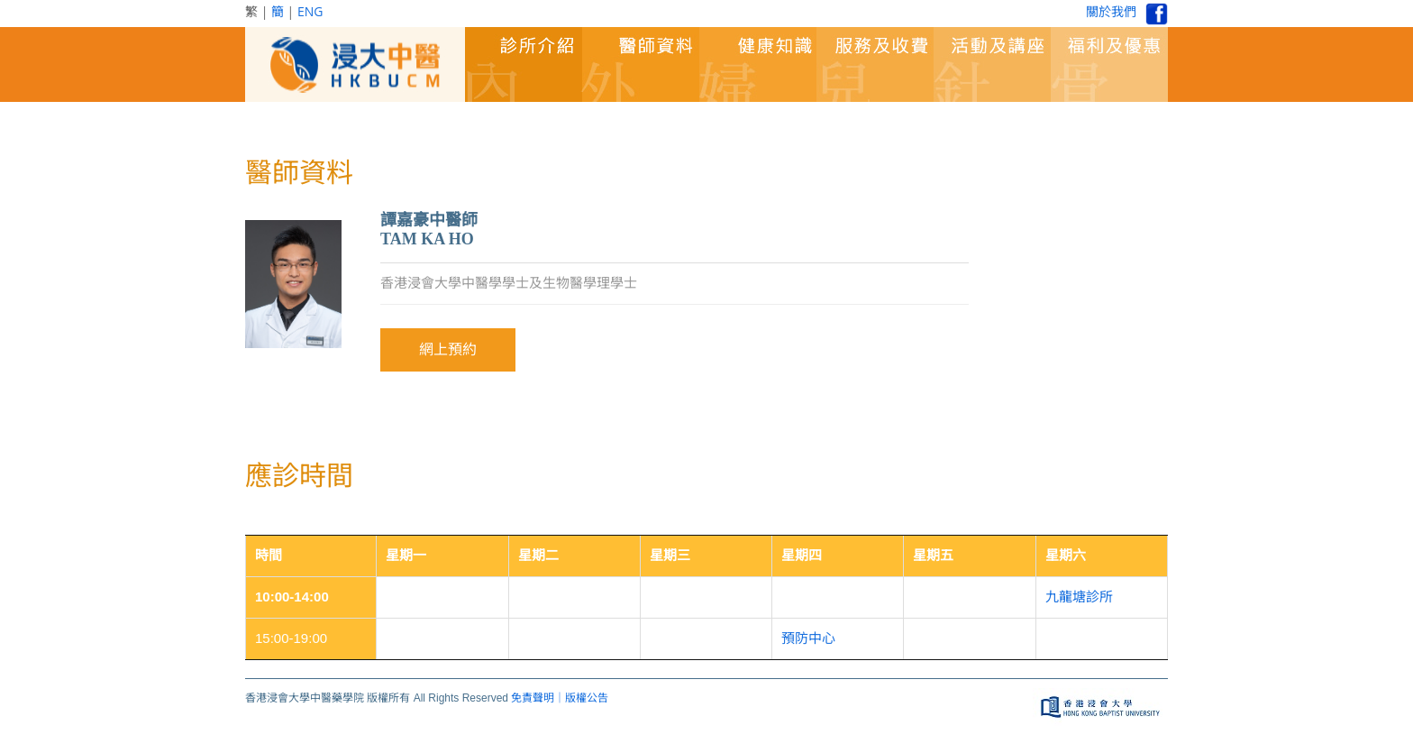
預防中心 (808, 638)
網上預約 (448, 349)
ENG (310, 11)
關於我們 (1111, 11)
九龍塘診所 (1079, 596)
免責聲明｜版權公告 (559, 698)
